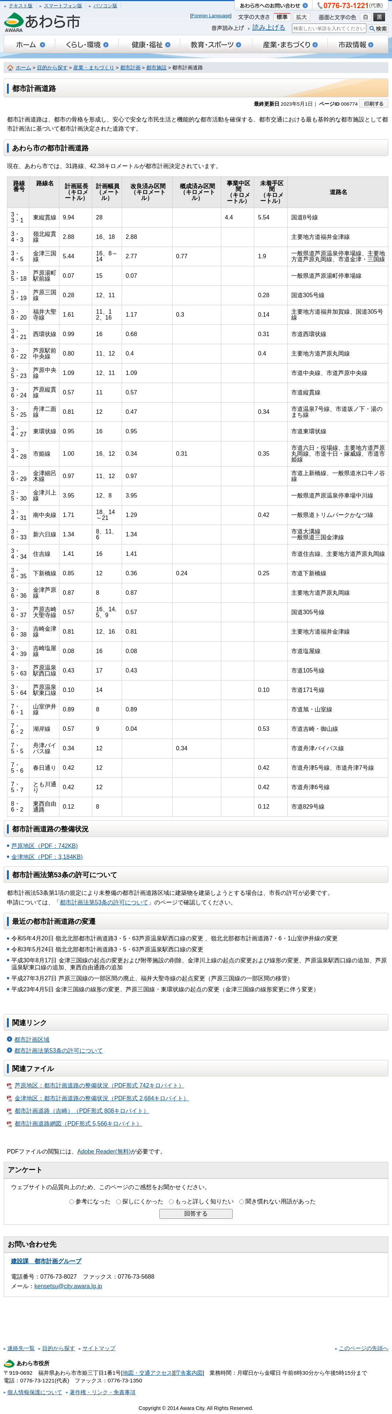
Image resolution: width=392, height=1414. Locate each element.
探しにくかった (142, 1201)
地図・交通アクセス (147, 1373)
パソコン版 (105, 5)
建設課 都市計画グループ (46, 1261)
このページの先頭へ (363, 1348)
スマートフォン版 (63, 5)
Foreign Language (211, 15)
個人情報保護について (34, 1392)
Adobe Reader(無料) (104, 1151)
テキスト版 (21, 5)
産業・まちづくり (93, 67)
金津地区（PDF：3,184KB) (47, 857)
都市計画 (130, 67)
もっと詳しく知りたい (204, 1201)
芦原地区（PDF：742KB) (44, 846)
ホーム (23, 67)
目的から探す (52, 67)
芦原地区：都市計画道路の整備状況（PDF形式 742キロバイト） (95, 1085)
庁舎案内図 (189, 1373)
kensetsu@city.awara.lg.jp (68, 1286)
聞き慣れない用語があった (280, 1201)
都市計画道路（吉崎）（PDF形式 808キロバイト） (78, 1111)
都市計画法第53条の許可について (104, 902)
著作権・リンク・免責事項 (103, 1392)
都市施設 (156, 67)
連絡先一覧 (21, 1348)
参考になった (93, 1201)
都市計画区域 (31, 1039)
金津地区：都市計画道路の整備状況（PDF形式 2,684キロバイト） (98, 1098)
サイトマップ (98, 1348)
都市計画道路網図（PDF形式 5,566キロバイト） (74, 1123)
